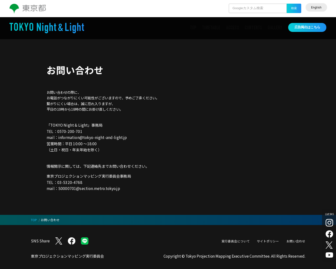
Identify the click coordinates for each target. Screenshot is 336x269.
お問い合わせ (295, 241)
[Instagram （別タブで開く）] (329, 222)
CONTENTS (253, 28)
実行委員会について (236, 241)
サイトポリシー (268, 241)
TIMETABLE (211, 28)
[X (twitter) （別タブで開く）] (329, 245)
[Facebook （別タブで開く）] (71, 241)
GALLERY (275, 28)
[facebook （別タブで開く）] (329, 234)
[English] (316, 7)
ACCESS (232, 28)
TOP (193, 28)
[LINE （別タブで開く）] (84, 241)
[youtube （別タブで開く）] (329, 255)
